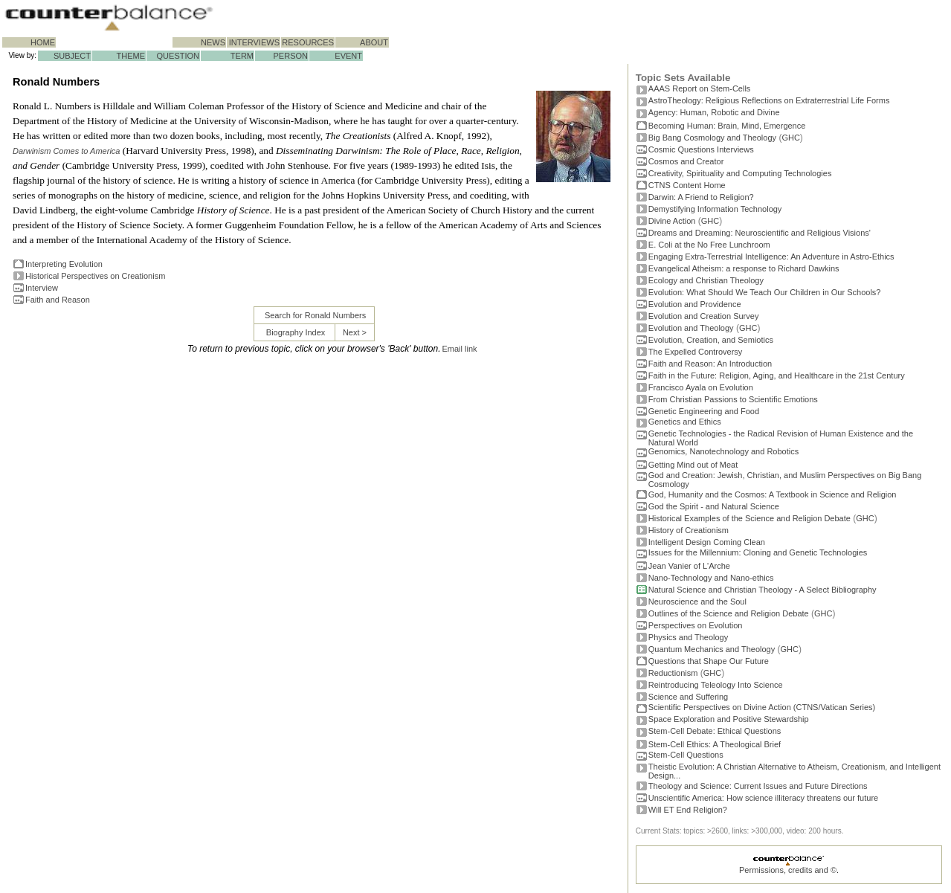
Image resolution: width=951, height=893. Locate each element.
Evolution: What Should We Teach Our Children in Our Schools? (764, 292)
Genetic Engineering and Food (703, 411)
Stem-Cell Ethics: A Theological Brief (714, 744)
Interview (41, 287)
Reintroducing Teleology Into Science (715, 684)
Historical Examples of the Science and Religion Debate (749, 518)
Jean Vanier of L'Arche (689, 565)
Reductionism (673, 672)
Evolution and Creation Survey (703, 316)
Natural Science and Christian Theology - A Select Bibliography (762, 589)
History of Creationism (688, 530)
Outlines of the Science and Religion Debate (728, 613)
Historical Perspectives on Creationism (95, 275)
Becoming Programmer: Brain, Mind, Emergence (727, 125)
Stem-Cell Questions (685, 754)
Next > (355, 332)
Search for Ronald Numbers (315, 315)
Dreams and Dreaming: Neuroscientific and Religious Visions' (759, 232)
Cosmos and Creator (686, 161)
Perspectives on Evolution (695, 625)
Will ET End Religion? (687, 809)
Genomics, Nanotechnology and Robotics (723, 451)
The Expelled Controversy (695, 351)
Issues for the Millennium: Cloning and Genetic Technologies (758, 552)
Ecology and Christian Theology (706, 280)
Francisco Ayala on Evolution (700, 387)
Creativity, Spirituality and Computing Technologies (740, 173)
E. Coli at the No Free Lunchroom (709, 244)
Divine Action (672, 220)
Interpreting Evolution (64, 263)
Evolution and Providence (694, 304)
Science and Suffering (688, 696)
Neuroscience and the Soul (697, 601)
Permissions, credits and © (787, 869)
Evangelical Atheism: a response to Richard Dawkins (743, 268)
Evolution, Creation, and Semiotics (710, 339)
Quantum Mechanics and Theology (711, 649)
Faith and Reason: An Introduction (710, 363)
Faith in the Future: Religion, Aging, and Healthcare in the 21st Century (776, 375)
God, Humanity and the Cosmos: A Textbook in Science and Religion (772, 494)
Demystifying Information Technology (715, 208)
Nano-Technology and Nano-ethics (711, 577)
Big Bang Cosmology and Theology (712, 137)
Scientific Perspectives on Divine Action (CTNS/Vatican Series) (761, 707)
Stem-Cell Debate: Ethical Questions (714, 730)
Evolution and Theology (691, 327)
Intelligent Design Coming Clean (706, 542)
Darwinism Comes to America (66, 150)
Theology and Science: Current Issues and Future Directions (758, 785)
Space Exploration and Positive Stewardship (728, 719)
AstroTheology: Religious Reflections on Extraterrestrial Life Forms (769, 100)
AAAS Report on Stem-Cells (699, 88)
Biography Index (296, 332)
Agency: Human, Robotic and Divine (714, 112)
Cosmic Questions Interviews (701, 149)
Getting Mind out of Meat (693, 464)
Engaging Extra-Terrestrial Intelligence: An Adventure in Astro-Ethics (771, 256)
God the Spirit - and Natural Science (713, 506)
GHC (790, 137)
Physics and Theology (688, 637)
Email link (459, 348)
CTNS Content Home (687, 185)
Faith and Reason (57, 299)
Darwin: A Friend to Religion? (701, 197)
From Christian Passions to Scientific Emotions (733, 399)
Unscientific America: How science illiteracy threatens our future (763, 797)
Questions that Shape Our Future (708, 661)
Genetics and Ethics (684, 421)
